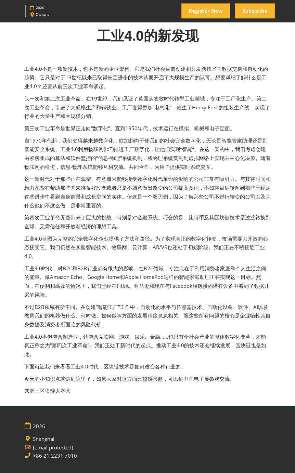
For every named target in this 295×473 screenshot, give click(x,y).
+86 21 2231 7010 (55, 455)
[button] (205, 10)
